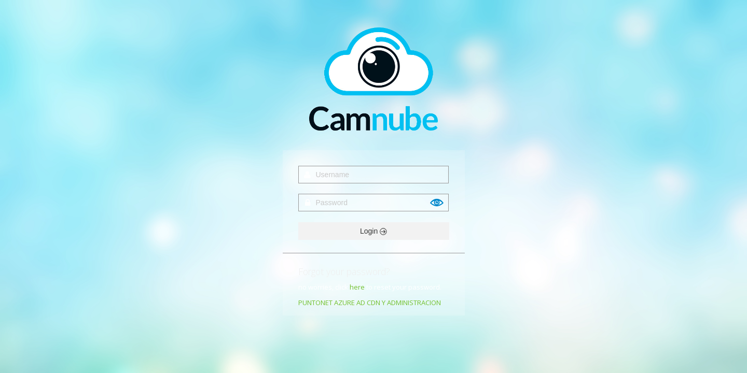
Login (373, 231)
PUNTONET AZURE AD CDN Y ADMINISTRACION (369, 302)
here (357, 287)
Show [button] (437, 202)
